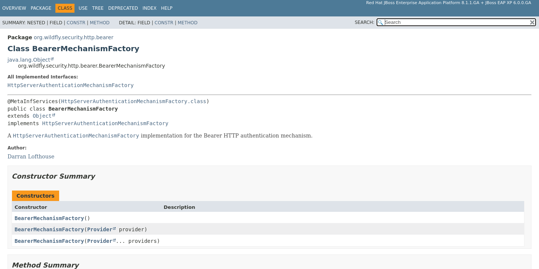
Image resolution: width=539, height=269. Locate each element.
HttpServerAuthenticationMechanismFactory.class (133, 101)
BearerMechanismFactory (49, 218)
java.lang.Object (28, 60)
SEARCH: (365, 22)
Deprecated (123, 8)
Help (167, 8)
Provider (99, 229)
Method (100, 22)
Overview (14, 8)
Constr (76, 22)
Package (41, 8)
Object (42, 116)
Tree (98, 8)
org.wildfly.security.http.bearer (73, 37)
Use (83, 8)
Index (150, 8)
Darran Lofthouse (30, 157)
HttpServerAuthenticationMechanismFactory (70, 85)
